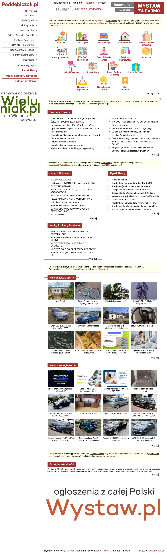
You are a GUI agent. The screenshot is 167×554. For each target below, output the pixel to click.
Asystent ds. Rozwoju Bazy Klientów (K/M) (132, 183)
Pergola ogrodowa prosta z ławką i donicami (133, 147)
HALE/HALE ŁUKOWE (61, 179)
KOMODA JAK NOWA (88, 413)
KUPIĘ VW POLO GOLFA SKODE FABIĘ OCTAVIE (73, 249)
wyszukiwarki (92, 23)
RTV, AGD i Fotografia (22, 45)
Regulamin (81, 550)
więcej (155, 154)
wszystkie (153, 93)
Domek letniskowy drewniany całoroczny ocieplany (136, 138)
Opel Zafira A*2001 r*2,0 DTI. (116, 413)
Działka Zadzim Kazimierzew (125, 135)
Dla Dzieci (61, 42)
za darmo (149, 8)
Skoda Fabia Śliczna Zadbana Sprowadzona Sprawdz (76, 135)
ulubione (77, 2)
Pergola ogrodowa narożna (63, 141)
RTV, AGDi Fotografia (82, 58)
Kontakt (117, 550)
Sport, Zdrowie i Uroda (22, 50)
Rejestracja (124, 10)
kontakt (102, 2)
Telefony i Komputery (22, 54)
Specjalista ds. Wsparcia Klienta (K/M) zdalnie (133, 193)
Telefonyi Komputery (125, 58)
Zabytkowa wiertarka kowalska (143, 326)
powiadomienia (62, 2)
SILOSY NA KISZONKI (61, 186)
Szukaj (70, 8)
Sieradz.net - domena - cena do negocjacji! (132, 128)
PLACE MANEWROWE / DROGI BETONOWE (71, 199)
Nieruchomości (125, 42)
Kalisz (31, 514)
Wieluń (30, 539)
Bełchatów (29, 503)
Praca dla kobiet (119, 179)
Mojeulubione (125, 88)
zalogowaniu (111, 456)
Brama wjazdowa (120, 125)
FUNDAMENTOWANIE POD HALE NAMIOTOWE (73, 183)
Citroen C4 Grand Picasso (63, 138)
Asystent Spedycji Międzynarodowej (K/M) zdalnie (135, 196)
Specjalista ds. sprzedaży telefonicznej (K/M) (133, 189)
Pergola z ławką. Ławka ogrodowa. (67, 145)
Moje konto (60, 550)
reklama (90, 2)
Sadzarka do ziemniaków (124, 118)
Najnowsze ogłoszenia (82, 88)
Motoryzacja (104, 42)
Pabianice (29, 521)
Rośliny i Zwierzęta (61, 57)
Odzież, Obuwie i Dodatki (21, 35)
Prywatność (94, 550)
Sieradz (30, 529)
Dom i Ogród (83, 42)
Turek (31, 536)
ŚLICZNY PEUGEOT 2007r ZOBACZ (67, 122)
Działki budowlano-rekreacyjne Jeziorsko (131, 131)
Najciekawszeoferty (104, 88)
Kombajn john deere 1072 (116, 301)
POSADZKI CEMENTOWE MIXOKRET (68, 205)
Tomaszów (28, 532)
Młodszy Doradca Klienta (123, 199)
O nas (71, 550)
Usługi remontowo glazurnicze (65, 202)
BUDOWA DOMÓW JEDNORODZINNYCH (70, 195)
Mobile (126, 550)
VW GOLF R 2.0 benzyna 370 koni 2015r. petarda (135, 122)
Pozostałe (146, 57)
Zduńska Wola (27, 546)
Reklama (107, 550)
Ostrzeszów (28, 518)
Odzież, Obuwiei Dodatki (146, 43)
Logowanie (122, 5)
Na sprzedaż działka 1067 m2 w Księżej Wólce (73, 125)
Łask (31, 507)
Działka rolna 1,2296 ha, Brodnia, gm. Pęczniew (73, 118)
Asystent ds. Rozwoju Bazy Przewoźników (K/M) (134, 203)
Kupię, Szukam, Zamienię (114, 73)
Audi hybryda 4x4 (59, 131)
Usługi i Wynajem (72, 72)
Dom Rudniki (61, 301)
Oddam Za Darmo (135, 72)
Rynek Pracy (93, 72)
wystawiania (100, 20)
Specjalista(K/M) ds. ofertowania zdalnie (131, 186)
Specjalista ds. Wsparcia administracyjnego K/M (134, 206)
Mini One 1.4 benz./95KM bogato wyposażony (72, 148)
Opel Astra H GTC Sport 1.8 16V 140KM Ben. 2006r (75, 128)
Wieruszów (28, 543)
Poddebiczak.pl (155, 550)
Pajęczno (29, 525)
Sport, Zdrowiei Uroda (104, 58)
